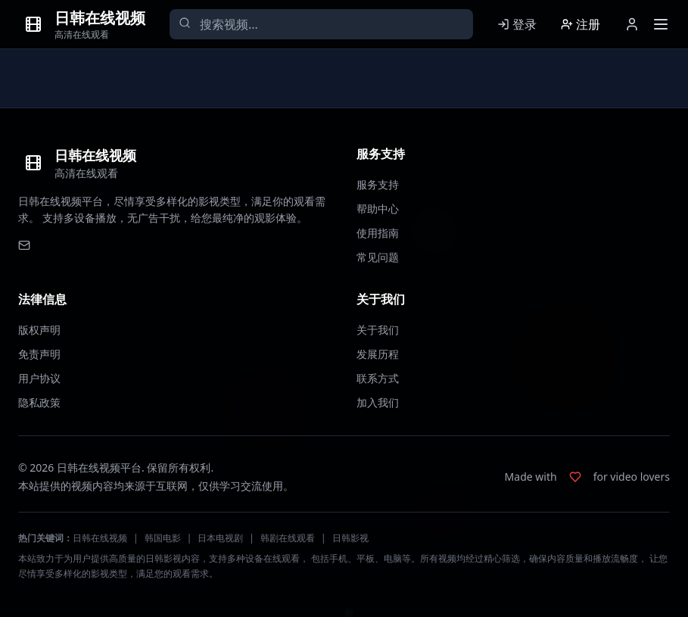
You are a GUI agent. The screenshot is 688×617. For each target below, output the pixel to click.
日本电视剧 (220, 537)
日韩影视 (350, 537)
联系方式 (377, 378)
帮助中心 (377, 208)
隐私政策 (39, 402)
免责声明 (39, 354)
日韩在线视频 (100, 537)
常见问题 (377, 257)
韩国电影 (163, 537)
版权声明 (39, 330)
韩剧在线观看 (287, 537)
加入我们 (377, 402)
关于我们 (377, 330)
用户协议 (39, 378)
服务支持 (377, 184)
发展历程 (377, 354)
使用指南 (377, 233)
